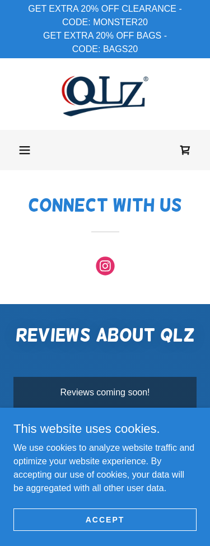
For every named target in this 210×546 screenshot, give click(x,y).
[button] (24, 150)
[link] (105, 94)
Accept (105, 519)
